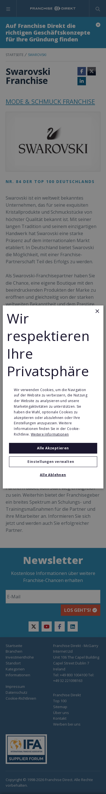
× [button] (97, 311)
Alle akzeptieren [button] (53, 448)
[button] (53, 461)
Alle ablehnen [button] (53, 474)
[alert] (53, 397)
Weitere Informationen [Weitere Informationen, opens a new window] (50, 434)
